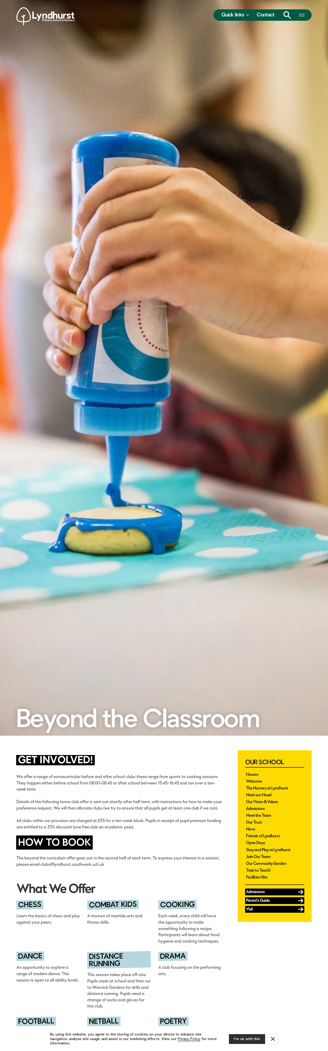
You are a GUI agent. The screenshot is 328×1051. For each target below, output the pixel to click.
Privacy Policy (189, 1039)
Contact (265, 14)
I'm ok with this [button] (247, 1039)
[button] (235, 15)
